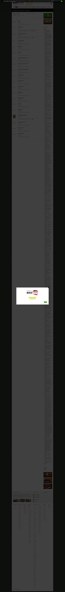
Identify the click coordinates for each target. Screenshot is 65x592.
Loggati (30, 297)
